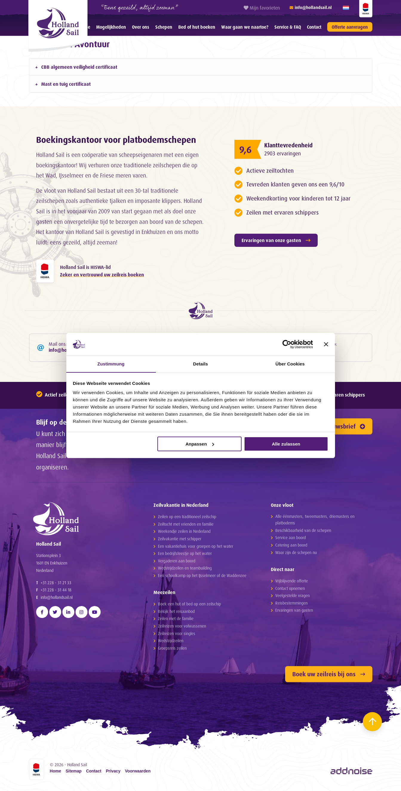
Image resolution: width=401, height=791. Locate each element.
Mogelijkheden (111, 27)
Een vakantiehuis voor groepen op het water (195, 547)
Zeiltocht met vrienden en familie (185, 525)
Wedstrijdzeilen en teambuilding (185, 569)
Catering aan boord (291, 546)
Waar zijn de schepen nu (296, 553)
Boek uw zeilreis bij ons (328, 676)
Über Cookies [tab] (290, 363)
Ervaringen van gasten (294, 611)
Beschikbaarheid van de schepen (303, 532)
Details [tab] (200, 363)
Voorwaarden (137, 773)
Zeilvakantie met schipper (179, 540)
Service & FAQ (287, 27)
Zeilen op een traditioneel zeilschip (187, 518)
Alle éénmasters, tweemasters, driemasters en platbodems (314, 521)
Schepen (163, 27)
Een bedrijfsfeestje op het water (185, 555)
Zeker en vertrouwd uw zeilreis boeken (102, 275)
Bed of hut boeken (196, 27)
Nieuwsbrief (344, 428)
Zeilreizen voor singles (176, 634)
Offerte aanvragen (350, 27)
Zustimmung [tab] (111, 363)
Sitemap (74, 773)
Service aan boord (290, 539)
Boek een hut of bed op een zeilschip (189, 605)
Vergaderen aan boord (176, 562)
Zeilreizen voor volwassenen (182, 627)
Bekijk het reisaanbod (176, 613)
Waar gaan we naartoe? (244, 27)
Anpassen (199, 443)
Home (55, 773)
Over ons (140, 27)
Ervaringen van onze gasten (276, 240)
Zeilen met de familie (175, 620)
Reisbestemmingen (291, 604)
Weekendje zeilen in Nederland (184, 533)
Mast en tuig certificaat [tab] (66, 84)
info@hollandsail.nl (57, 603)
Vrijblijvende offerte (291, 582)
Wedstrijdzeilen (170, 642)
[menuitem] (111, 27)
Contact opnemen (290, 589)
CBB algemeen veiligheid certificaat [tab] (79, 67)
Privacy (113, 773)
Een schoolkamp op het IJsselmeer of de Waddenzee (202, 577)
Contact (314, 27)
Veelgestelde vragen (292, 597)
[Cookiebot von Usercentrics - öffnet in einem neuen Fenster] (287, 343)
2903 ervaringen (283, 153)
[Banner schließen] (326, 344)
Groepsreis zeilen (172, 649)
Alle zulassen (286, 443)
